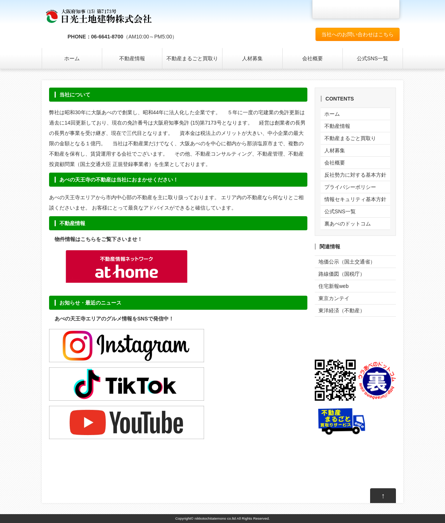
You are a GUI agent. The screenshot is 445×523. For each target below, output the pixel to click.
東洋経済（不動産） (341, 310)
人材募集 (252, 58)
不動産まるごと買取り (192, 58)
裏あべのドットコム (347, 224)
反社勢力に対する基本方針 (355, 175)
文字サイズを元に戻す (371, 9)
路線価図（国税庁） (341, 274)
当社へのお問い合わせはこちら (357, 34)
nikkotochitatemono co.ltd (215, 518)
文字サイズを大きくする (388, 9)
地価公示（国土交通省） (346, 262)
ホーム (72, 58)
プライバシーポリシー (350, 187)
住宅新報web (333, 286)
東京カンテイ (333, 298)
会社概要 (312, 58)
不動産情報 (132, 58)
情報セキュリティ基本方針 (355, 199)
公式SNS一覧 (372, 58)
